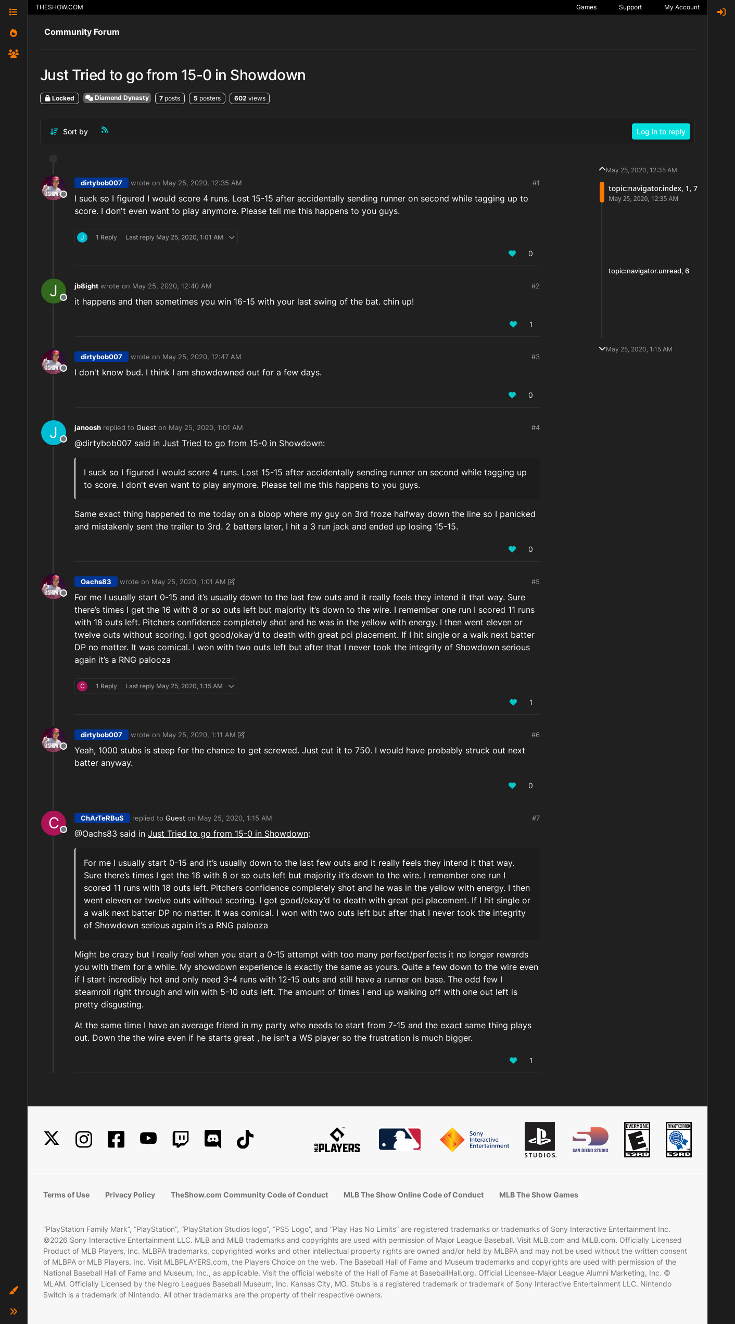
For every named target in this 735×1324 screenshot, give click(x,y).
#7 (536, 818)
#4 (535, 427)
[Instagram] (83, 1139)
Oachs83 (96, 581)
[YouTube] (148, 1139)
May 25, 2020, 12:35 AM (202, 183)
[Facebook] (116, 1139)
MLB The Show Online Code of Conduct (414, 1194)
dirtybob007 (101, 183)
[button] (13, 1290)
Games (586, 7)
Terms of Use (66, 1194)
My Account (682, 7)
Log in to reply (661, 131)
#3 (535, 356)
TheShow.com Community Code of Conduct (249, 1194)
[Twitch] (180, 1139)
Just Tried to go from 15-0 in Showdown (242, 443)
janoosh (87, 427)
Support (630, 7)
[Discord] (213, 1139)
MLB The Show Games (538, 1194)
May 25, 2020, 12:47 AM (202, 356)
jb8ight (86, 286)
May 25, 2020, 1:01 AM (206, 427)
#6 (535, 734)
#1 (536, 183)
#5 (535, 581)
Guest (146, 427)
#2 (535, 286)
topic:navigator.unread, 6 (649, 271)
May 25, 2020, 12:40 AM (172, 286)
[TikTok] (245, 1139)
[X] (51, 1139)
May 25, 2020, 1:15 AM (235, 818)
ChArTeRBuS (102, 818)
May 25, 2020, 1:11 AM (199, 734)
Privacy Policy (130, 1194)
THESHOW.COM (59, 7)
